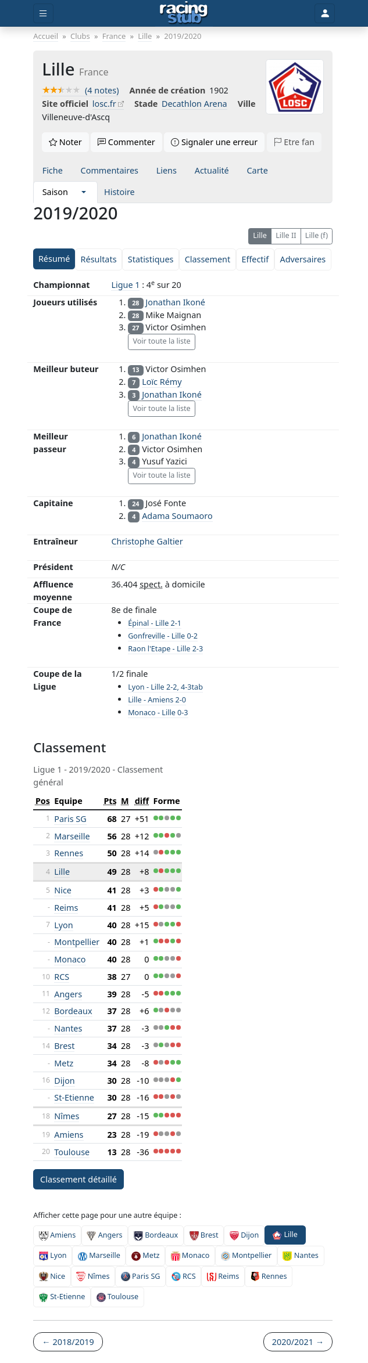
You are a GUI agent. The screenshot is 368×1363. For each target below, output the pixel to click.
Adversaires (303, 259)
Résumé (54, 258)
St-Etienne (74, 1097)
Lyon (63, 925)
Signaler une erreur (214, 141)
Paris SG (70, 818)
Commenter (126, 141)
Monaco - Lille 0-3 (158, 712)
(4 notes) (80, 90)
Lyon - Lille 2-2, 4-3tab (165, 687)
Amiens (68, 1134)
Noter (65, 141)
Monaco (69, 959)
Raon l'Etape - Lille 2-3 (165, 649)
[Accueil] (184, 13)
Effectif (255, 259)
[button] (84, 192)
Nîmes (66, 1116)
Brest (64, 1045)
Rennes (68, 853)
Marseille (72, 836)
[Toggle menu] (43, 13)
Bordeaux (73, 1010)
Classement (207, 259)
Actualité (212, 170)
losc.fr (104, 103)
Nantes (68, 1028)
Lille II (286, 235)
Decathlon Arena (194, 103)
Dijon (64, 1080)
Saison (55, 191)
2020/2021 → (298, 1341)
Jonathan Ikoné (175, 302)
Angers (68, 994)
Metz (63, 1063)
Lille (259, 235)
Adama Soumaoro (177, 515)
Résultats (99, 259)
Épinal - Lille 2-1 (154, 623)
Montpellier (76, 941)
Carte (256, 170)
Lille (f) (316, 235)
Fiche (52, 170)
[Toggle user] (324, 13)
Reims (66, 907)
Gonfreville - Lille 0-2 (163, 636)
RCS (61, 976)
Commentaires (109, 170)
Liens (166, 170)
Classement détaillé (78, 1179)
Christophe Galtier (147, 541)
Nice (63, 890)
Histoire (119, 191)
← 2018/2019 (68, 1341)
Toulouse (72, 1152)
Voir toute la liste (161, 341)
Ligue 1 (125, 284)
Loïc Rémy (161, 381)
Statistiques (151, 259)
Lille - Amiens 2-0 (157, 700)
